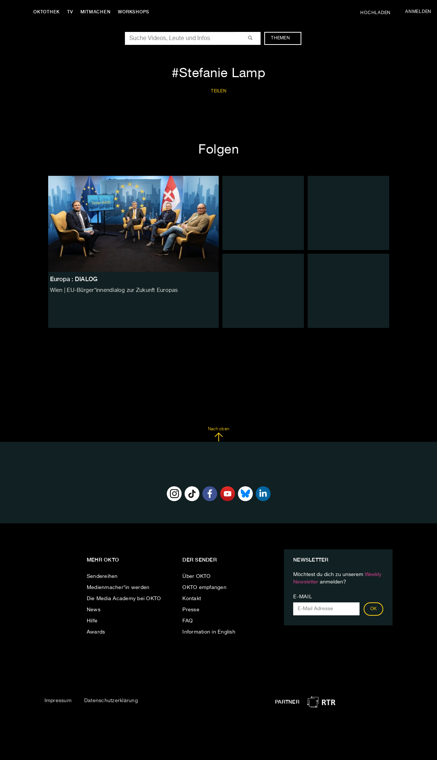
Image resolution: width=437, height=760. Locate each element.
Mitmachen (97, 11)
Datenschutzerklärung (111, 700)
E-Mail (302, 596)
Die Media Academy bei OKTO (124, 598)
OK (373, 609)
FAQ (187, 621)
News (93, 609)
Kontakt (191, 598)
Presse (190, 609)
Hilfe (92, 621)
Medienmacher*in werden (118, 587)
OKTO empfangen (204, 587)
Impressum (58, 700)
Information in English (208, 632)
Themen (284, 38)
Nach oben (218, 434)
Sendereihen (102, 576)
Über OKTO (196, 576)
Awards (96, 632)
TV (72, 11)
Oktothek (48, 11)
